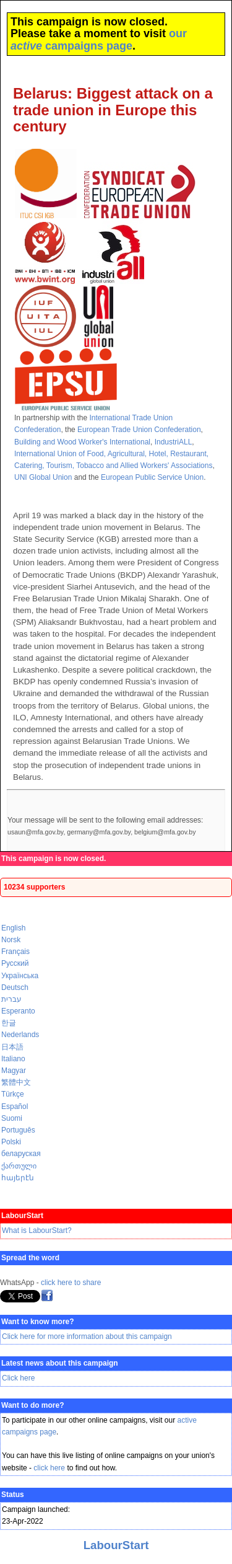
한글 (8, 1022)
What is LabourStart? (37, 1230)
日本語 (12, 1047)
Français (15, 951)
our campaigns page (99, 39)
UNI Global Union (43, 477)
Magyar (13, 1070)
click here (49, 1468)
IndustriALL (173, 442)
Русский (15, 963)
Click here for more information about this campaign (87, 1336)
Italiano (13, 1058)
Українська (19, 975)
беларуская (21, 1153)
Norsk (10, 939)
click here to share (71, 1282)
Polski (11, 1142)
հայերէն (17, 1177)
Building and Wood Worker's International (82, 442)
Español (14, 1106)
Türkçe (12, 1094)
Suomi (11, 1118)
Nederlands (20, 1034)
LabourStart (116, 1545)
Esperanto (18, 1011)
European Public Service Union (152, 477)
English (13, 928)
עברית (11, 999)
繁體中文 (16, 1082)
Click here (18, 1378)
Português (18, 1130)
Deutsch (14, 987)
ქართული (19, 1166)
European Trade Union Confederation (138, 429)
